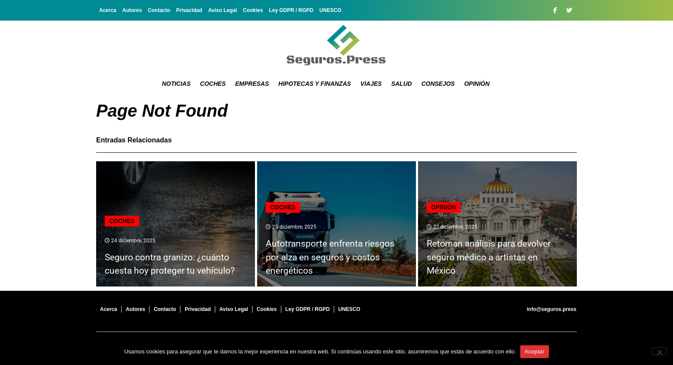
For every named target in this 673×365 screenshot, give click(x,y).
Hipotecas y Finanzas (315, 83)
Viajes (371, 83)
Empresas (252, 83)
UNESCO (330, 10)
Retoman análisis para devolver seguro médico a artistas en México (489, 257)
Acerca (107, 10)
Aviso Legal (222, 10)
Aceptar (534, 351)
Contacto (159, 10)
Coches (213, 83)
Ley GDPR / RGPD (291, 10)
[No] (659, 351)
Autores (132, 10)
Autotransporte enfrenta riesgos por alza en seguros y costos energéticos (330, 257)
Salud (401, 83)
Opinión (476, 83)
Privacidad (189, 10)
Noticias (176, 83)
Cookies (253, 10)
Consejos (438, 83)
